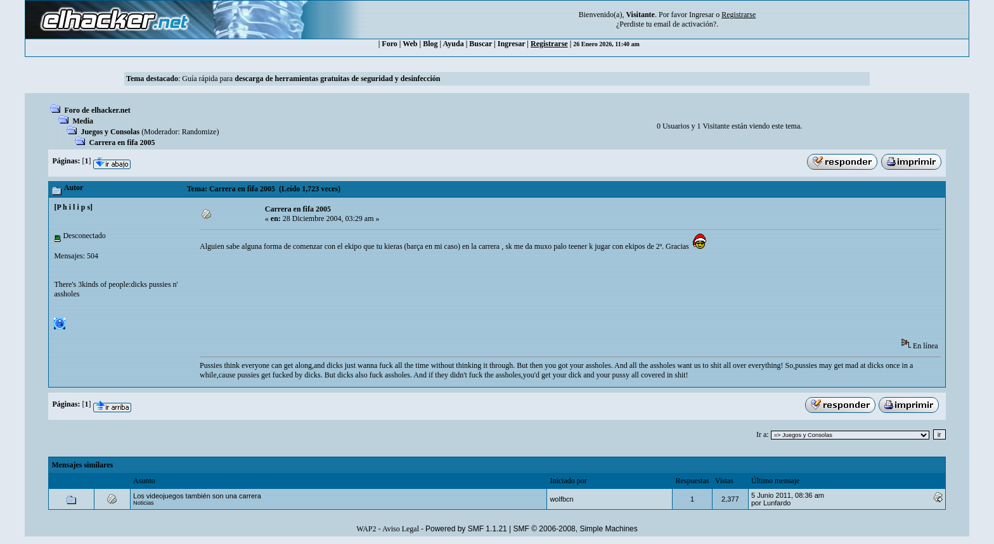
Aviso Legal (400, 528)
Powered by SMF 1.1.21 (466, 528)
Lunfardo (777, 503)
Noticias (143, 503)
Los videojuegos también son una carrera (197, 496)
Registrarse (549, 43)
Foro (389, 43)
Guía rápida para (311, 78)
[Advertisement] (430, 298)
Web (410, 43)
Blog (430, 43)
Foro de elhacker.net (97, 110)
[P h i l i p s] (73, 207)
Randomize (199, 131)
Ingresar (701, 14)
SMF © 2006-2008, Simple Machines (575, 528)
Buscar (480, 43)
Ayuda (453, 43)
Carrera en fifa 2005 (122, 142)
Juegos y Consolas (110, 131)
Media (82, 121)
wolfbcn (561, 499)
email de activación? (685, 24)
